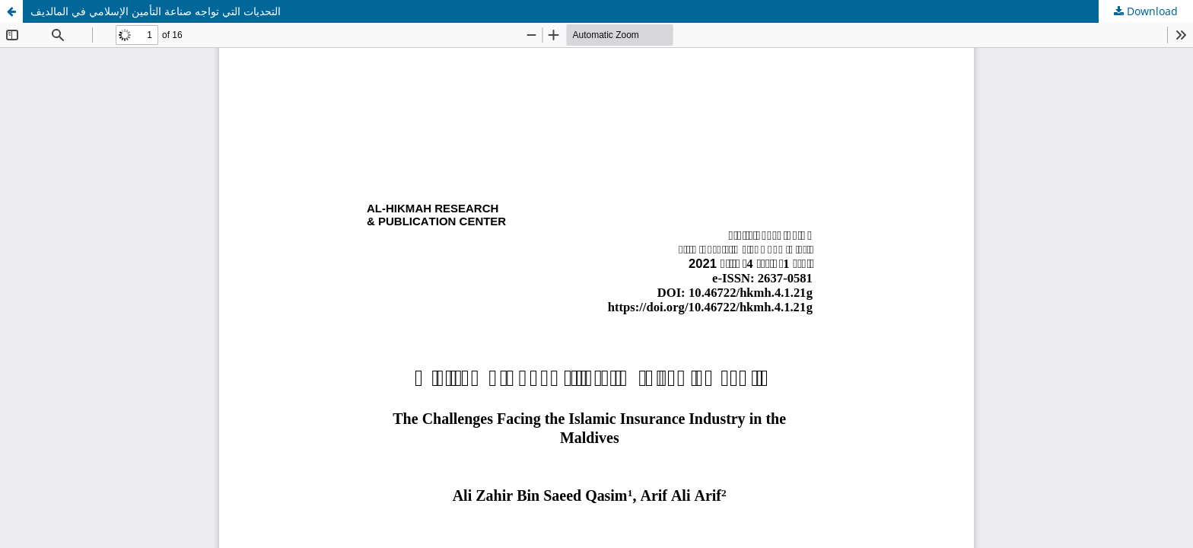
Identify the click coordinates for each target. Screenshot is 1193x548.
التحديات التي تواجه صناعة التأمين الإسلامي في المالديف (155, 11)
